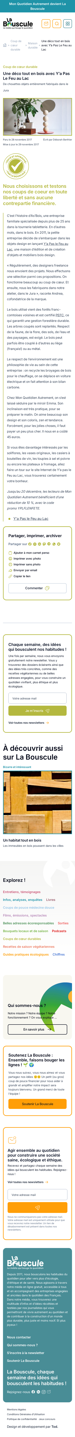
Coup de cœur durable (16, 45)
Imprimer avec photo (27, 558)
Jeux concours (47, 1419)
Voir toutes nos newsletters (26, 722)
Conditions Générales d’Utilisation (26, 1414)
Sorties (63, 923)
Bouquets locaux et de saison (25, 931)
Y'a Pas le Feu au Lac (30, 518)
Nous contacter (19, 1337)
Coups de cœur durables (22, 939)
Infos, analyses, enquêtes (22, 900)
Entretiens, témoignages (22, 892)
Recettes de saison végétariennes (29, 947)
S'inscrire (46, 23)
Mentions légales (16, 1409)
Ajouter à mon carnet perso (31, 552)
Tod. (54, 1427)
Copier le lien (22, 576)
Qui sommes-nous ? (22, 1345)
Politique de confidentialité (22, 1419)
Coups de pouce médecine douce (28, 907)
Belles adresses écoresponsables (28, 923)
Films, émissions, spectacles (25, 915)
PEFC (60, 315)
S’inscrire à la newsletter (25, 1353)
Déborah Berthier (62, 139)
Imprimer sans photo (27, 564)
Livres (50, 900)
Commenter (34, 588)
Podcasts (59, 931)
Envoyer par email (25, 570)
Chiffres (59, 954)
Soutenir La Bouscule (37, 1104)
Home (5, 45)
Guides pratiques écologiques (26, 954)
